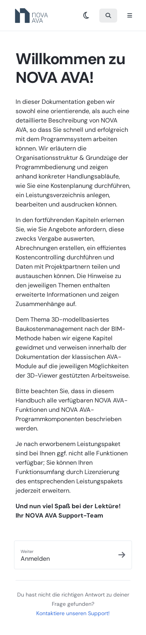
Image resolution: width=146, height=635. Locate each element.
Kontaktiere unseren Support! (73, 613)
